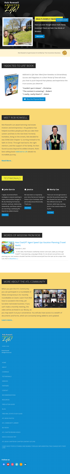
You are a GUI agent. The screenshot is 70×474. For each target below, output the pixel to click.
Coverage (5, 372)
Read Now (39, 36)
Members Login (62, 20)
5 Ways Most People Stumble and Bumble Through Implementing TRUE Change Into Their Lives (34, 447)
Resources (5, 400)
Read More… (7, 160)
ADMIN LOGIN (5, 346)
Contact (5, 390)
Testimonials (7, 376)
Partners (5, 386)
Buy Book (5, 428)
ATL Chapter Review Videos (11, 432)
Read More (5, 214)
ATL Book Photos (8, 418)
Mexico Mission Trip (9, 437)
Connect (33, 20)
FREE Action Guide (8, 404)
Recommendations (9, 395)
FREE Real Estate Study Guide (12, 414)
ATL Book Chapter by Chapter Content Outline (18, 441)
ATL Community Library (10, 423)
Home (4, 362)
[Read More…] (13, 259)
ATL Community (46, 20)
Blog (4, 409)
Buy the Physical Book (34, 99)
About (23, 20)
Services (5, 381)
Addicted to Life (21, 152)
